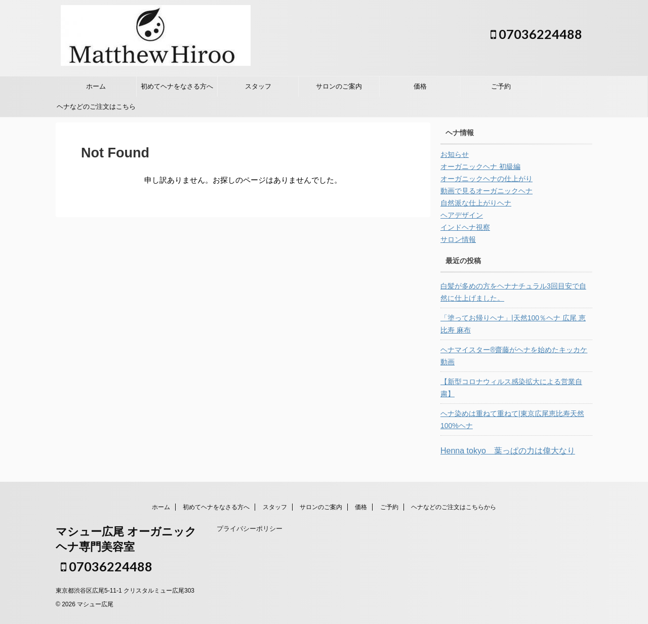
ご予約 (501, 86)
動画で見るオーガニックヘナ (486, 191)
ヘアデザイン (461, 215)
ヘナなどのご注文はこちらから (96, 110)
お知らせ (454, 154)
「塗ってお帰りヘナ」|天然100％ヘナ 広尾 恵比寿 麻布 (513, 324)
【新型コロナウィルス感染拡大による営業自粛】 (511, 388)
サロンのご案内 (339, 86)
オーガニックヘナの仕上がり (486, 179)
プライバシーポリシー (249, 528)
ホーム (96, 86)
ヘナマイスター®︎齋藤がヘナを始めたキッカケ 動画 (513, 356)
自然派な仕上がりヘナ (475, 203)
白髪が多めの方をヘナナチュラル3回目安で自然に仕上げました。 (513, 292)
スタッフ (258, 86)
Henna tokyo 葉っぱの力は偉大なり (507, 450)
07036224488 (536, 33)
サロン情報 (458, 239)
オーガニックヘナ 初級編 (480, 166)
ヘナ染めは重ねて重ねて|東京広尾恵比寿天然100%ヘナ (512, 419)
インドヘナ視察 (465, 227)
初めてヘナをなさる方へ (177, 86)
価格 (420, 86)
